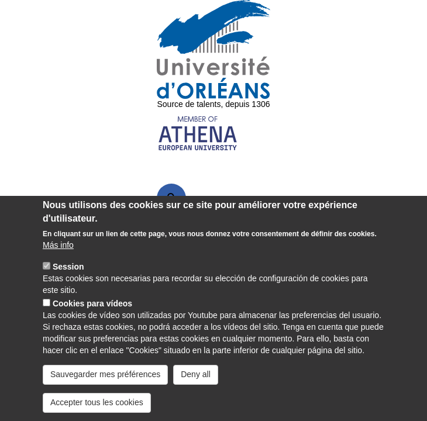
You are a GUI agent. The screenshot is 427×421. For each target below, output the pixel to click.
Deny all (196, 374)
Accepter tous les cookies (96, 402)
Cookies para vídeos (92, 303)
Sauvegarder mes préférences (105, 374)
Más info (58, 245)
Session (68, 266)
